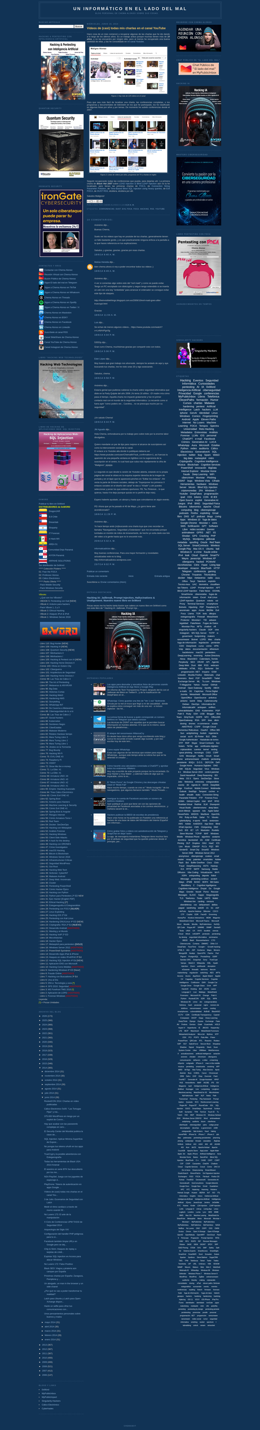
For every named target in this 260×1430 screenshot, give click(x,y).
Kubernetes (54, 721)
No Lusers (198, 422)
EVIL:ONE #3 (56, 756)
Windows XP (209, 558)
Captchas (198, 691)
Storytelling (54, 701)
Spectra (214, 425)
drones (192, 723)
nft (215, 626)
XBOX (216, 688)
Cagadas (189, 979)
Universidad (190, 429)
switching (204, 973)
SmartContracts (200, 545)
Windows (185, 416)
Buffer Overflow (197, 862)
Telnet (202, 1261)
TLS (181, 898)
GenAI (193, 412)
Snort (201, 1254)
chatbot (207, 626)
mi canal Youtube (135, 41)
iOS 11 (190, 1299)
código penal (214, 1125)
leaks (198, 795)
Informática (183, 1196)
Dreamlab (48, 522)
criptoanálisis (186, 749)
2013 (45, 1345)
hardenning (207, 1296)
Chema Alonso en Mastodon (55, 312)
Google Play (184, 548)
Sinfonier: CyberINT (58, 873)
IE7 (191, 830)
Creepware (184, 1018)
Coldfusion (195, 982)
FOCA (142, 186)
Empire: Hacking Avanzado (62, 789)
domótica (182, 840)
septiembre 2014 (53, 1084)
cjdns (205, 1125)
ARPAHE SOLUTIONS (54, 561)
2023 (45, 1029)
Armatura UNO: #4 (59, 776)
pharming (216, 1138)
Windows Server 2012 (59, 947)
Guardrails (208, 1024)
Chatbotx (214, 1164)
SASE (189, 1244)
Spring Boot (54, 798)
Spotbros (191, 1257)
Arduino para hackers (59, 604)
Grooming (213, 914)
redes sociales (197, 529)
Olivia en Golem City (61, 666)
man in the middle (212, 1063)
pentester (215, 642)
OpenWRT (201, 1235)
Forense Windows (56, 996)
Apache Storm (192, 1151)
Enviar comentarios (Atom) (113, 582)
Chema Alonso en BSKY (53, 317)
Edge (179, 788)
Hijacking (193, 607)
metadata (182, 542)
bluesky (194, 1280)
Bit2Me (210, 610)
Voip (181, 649)
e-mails (183, 691)
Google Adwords (212, 1183)
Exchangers (182, 1177)
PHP (213, 536)
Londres (191, 1212)
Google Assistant (205, 1079)
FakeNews (195, 623)
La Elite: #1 (55, 769)
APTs (218, 973)
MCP (186, 1031)
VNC (186, 1115)
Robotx (182, 1244)
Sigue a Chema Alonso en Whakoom (62, 292)
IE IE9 (214, 497)
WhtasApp (195, 1270)
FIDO (191, 1177)
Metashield (195, 694)
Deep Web (184, 665)
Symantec (188, 1112)
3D (188, 785)
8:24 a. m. (130, 205)
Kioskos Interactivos (196, 918)
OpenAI (204, 555)
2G (207, 908)
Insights (192, 1196)
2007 (45, 1370)
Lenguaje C (186, 992)
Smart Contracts (206, 743)
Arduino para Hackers (59, 802)
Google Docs (184, 1186)
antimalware (188, 532)
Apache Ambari (204, 1147)
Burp (189, 1073)
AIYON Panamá (51, 555)
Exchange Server (186, 681)
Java (217, 578)
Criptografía (185, 461)
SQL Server (184, 545)
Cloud (195, 555)
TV (208, 817)
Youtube (160, 209)
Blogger (210, 714)
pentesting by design (195, 1309)
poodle (205, 1312)
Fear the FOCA (49, 572)
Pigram (183, 957)
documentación (200, 649)
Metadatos (186, 432)
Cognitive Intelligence (206, 461)
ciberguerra (188, 561)
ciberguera (212, 1057)
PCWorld (210, 561)
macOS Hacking (57, 850)
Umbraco (202, 1264)
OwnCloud (211, 1235)
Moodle (187, 924)
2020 (45, 1042)
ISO (213, 1193)
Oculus (181, 1231)
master (181, 859)
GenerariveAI (201, 1180)
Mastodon (205, 830)
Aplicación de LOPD (57, 993)
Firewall (201, 616)
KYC (179, 1206)
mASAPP (196, 934)
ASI (182, 1147)
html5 (204, 821)
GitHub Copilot (193, 801)
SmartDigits (214, 1251)
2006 (45, 1375)
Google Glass (199, 986)
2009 (45, 1362)
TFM (196, 1112)
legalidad (184, 623)
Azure (201, 610)
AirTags (187, 1070)
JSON (206, 989)
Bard (191, 678)
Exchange (209, 1021)
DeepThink (183, 1021)
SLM (205, 804)
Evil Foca (127, 209)
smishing (194, 1322)
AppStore (196, 976)
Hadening (195, 1189)
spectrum (210, 1322)
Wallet (215, 898)
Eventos (198, 380)
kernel (206, 749)
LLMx (181, 1209)
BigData (212, 467)
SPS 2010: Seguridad (58, 986)
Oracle (203, 542)
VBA (209, 1264)
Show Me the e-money (60, 766)
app (196, 746)
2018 (45, 1050)
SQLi (200, 668)
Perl (217, 953)
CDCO (215, 911)
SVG (199, 1248)
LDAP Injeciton (214, 1206)
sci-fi (190, 736)
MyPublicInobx (187, 1096)
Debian (185, 704)
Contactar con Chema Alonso (58, 270)
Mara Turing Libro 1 (58, 743)
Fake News (204, 591)
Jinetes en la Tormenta (60, 747)
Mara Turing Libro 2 (58, 740)
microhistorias (184, 565)
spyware (196, 811)
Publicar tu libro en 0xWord (52, 503)
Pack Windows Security (51, 588)
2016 (45, 1059)
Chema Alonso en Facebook (57, 322)
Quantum (200, 600)
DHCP (193, 1018)
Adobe (188, 824)
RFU (187, 1241)
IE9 (216, 775)
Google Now (195, 1186)
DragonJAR (49, 511)
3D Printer (199, 736)
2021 (45, 1037)
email (216, 856)
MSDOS (194, 814)
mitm (211, 458)
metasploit (200, 458)
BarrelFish (204, 1157)
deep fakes (213, 808)
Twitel (217, 678)
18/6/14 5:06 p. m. (104, 351)
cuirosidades (182, 1283)
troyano (205, 672)
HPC (182, 1189)
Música (181, 464)
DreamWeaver (210, 1170)
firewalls (195, 969)
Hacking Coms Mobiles (60, 967)
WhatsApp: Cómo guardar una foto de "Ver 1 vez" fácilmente (136, 701)
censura (210, 901)
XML (209, 963)
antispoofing (194, 875)
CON (205, 497)
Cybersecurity (210, 701)
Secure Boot (205, 1044)
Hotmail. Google (183, 1193)
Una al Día (53, 980)
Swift (181, 1112)
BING (197, 503)
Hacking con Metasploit (60, 827)
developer (183, 568)
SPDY (210, 1244)
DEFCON (209, 762)
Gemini (210, 529)
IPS (212, 1083)
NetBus (181, 1228)
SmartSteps (196, 1108)
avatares (216, 837)
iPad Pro (215, 1299)
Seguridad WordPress (59, 863)
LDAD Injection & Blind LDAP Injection (138, 183)
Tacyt (192, 581)
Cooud (202, 1167)
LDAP (193, 587)
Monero (217, 950)
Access (180, 976)
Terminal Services (195, 604)
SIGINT (203, 1244)
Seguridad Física (211, 503)
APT (218, 587)
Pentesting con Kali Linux (61, 918)
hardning (217, 1296)
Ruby (188, 714)
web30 (201, 908)
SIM (181, 769)
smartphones (183, 1011)
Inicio (131, 576)
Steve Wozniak (186, 833)
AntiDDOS (197, 824)
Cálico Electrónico (51, 578)
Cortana (196, 944)
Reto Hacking (206, 429)
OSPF (204, 1228)
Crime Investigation (58, 847)
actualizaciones (187, 1054)
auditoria (196, 1121)
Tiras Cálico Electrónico (61, 792)
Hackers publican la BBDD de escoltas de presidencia (133, 815)
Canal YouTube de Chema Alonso (60, 342)
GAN (181, 756)
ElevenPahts (183, 814)
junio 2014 (50, 1097)
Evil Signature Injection (211, 1173)
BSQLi (192, 762)
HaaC (211, 843)
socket (202, 1322)
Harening (204, 1189)
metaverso (200, 577)
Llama (191, 613)
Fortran (181, 1180)
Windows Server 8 (210, 1274)
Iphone (184, 412)
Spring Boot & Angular (59, 811)
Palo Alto (204, 1037)
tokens (197, 497)
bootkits (207, 931)
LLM (215, 409)
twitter (192, 454)
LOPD (203, 639)
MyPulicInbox (208, 1225)
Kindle (193, 1206)
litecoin (213, 969)
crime (195, 1002)
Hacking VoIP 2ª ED (58, 934)
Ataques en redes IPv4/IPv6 (62, 957)
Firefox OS (215, 1177)
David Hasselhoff (187, 775)
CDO (181, 646)
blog (196, 510)
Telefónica (213, 396)
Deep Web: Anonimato (60, 879)
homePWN (183, 1134)
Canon (204, 1073)
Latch (197, 409)
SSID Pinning (183, 1248)
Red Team (54, 821)
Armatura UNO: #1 (59, 786)
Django (192, 1021)
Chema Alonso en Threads (54, 297)
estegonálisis (186, 1286)
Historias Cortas (56, 692)
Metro (199, 1218)
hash (190, 1005)
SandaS (217, 927)
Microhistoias (214, 1092)
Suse (216, 1047)
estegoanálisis (212, 782)
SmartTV (214, 555)
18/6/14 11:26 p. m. (105, 514)
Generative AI (211, 500)
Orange (206, 995)
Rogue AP (191, 927)
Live (195, 992)
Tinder (199, 898)
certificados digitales (209, 746)
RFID (216, 801)
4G (201, 840)
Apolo (217, 1070)
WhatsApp (183, 445)
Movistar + (204, 523)
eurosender (197, 1286)
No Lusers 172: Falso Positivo (58, 1264)
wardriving (191, 908)
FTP (201, 798)
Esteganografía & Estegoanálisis (64, 905)
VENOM (216, 1264)
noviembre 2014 (53, 1075)
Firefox (194, 513)
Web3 (216, 454)
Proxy (182, 604)
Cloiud (180, 1167)
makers (211, 636)
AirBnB (206, 1011)
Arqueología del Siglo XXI (56, 1229)
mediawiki (194, 1306)
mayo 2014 (50, 1322)
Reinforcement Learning (209, 1102)
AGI (195, 1144)
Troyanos (197, 574)
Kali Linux (212, 597)
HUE (181, 1083)
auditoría (204, 448)
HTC (188, 1189)
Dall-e (188, 1076)
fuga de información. (191, 1293)
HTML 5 (181, 950)
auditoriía (185, 1280)
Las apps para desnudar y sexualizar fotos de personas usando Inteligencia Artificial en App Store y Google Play (137, 685)
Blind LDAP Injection (187, 591)
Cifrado (216, 480)
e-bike (204, 1060)
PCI (190, 1037)
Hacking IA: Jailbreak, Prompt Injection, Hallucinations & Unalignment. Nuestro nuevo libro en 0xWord (121, 599)
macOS (199, 652)
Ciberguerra (56, 669)
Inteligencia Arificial (201, 1086)
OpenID (180, 1235)
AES (212, 973)
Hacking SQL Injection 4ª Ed (62, 960)
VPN (216, 646)
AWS (180, 824)
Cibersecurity (185, 944)
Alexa (182, 659)
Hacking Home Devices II (62, 663)
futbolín (217, 1293)
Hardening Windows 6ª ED (60, 970)
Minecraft (207, 1218)
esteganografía (188, 616)
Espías (200, 1021)
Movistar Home (208, 471)
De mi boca (186, 1170)
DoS (181, 830)
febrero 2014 (51, 1335)
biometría (203, 584)
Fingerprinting (210, 416)
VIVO (199, 931)
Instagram (184, 633)
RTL (201, 1041)
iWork (188, 934)
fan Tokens (183, 587)
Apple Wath (214, 1151)
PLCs (204, 846)
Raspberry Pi (55, 760)
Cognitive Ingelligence (206, 885)
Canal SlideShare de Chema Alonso (61, 337)
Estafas (215, 445)
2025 (45, 1020)
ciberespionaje (208, 510)
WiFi (212, 474)
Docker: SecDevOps (59, 824)
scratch (214, 879)
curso (201, 646)
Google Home (186, 765)
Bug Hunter (55, 643)
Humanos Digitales (202, 765)
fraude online (210, 552)
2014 (45, 1068)
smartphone (212, 604)
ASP (217, 908)
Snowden (208, 1254)
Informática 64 (208, 704)
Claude (202, 629)
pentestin (206, 934)
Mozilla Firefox (195, 675)
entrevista (199, 782)
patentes (197, 859)
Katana (185, 1206)
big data (188, 458)
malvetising (184, 1306)
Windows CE (201, 1115)
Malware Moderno (57, 730)
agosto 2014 (51, 1088)
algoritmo (206, 837)
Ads (204, 811)
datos (188, 649)
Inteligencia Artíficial (185, 1199)
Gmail (215, 513)
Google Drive (186, 986)
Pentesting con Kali (60, 601)
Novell (198, 892)
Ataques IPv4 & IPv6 (59, 614)
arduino (183, 701)
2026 (45, 1016)
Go (210, 888)
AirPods (183, 911)
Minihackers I (56, 656)
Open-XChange (213, 1231)
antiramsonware (212, 1277)
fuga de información (187, 642)
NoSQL (217, 924)
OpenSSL (215, 814)
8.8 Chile (48, 516)
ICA (182, 869)
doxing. (192, 1283)
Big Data (53, 688)
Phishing (211, 477)
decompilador (185, 1128)
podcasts (184, 513)
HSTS (205, 866)
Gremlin (189, 892)
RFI (217, 846)
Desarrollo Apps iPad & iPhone (64, 954)
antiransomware (192, 759)
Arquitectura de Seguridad (62, 672)
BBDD (185, 940)
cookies (208, 856)
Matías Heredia (101, 262)
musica (181, 1067)
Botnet (195, 639)
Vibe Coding (193, 872)
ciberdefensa (186, 905)
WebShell (216, 1267)
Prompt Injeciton (207, 1238)
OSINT (52, 763)
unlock (195, 1325)
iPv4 (180, 555)
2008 (45, 1366)
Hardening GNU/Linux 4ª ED (62, 921)
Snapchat (197, 960)
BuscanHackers (202, 940)
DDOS (205, 785)
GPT (204, 526)
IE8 (200, 989)
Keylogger (189, 1089)
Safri (217, 1248)
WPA (215, 999)
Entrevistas (201, 432)
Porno (206, 892)
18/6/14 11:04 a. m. (105, 315)
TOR (198, 613)
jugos (217, 1303)
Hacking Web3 (56, 695)
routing (213, 1008)
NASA (217, 1225)
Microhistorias (55, 937)
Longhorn (215, 1089)
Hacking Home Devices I (62, 676)
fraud (207, 1131)
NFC (206, 717)
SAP (179, 1044)
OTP (181, 743)
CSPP (197, 726)
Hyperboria (191, 1028)
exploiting (205, 513)
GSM (214, 672)
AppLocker (204, 1151)
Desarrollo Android (58, 928)
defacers (196, 1060)
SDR (203, 999)
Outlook (183, 791)
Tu (218, 1112)
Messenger (191, 756)
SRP (216, 1244)
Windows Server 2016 (59, 617)
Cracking (204, 536)
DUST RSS (102, 191)
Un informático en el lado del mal (130, 8)
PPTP (188, 869)
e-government (206, 1128)
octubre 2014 (51, 1080)
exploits (212, 581)
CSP (182, 1164)
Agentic (215, 662)
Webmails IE (184, 1270)
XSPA (184, 875)
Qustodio (189, 1102)
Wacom (188, 1267)
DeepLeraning (198, 1170)
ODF (210, 629)
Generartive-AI (213, 1180)
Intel (204, 801)
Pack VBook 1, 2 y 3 (50, 607)
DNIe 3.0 (214, 944)
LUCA (213, 441)
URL (194, 1264)
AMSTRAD (187, 726)
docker (181, 577)
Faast (204, 565)
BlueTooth (206, 568)
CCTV (180, 1015)
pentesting (188, 387)
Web (202, 1267)
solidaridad (189, 1141)
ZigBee (201, 1277)
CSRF (216, 752)
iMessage (184, 879)
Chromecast (213, 1073)
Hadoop (214, 866)
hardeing (198, 1296)
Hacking (144, 209)
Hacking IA (55, 646)
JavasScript (197, 1202)
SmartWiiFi (192, 1254)
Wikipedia (201, 963)
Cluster (52, 883)
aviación (216, 1054)
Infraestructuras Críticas (60, 860)
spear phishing (185, 752)
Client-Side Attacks (58, 837)
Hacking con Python (58, 892)
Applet (217, 976)
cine (217, 629)
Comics (196, 416)
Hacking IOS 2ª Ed (58, 915)
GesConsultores (198, 1183)
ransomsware (195, 1008)
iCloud (180, 934)
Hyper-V (181, 1028)
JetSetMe (215, 1202)
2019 (45, 1046)
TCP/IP (198, 833)
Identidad (204, 412)
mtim (202, 1306)
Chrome (186, 574)
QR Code (181, 927)
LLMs (195, 435)
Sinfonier (209, 668)
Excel (203, 597)
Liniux (216, 1209)
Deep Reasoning (204, 775)
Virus (207, 769)
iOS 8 (197, 1299)
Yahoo (197, 684)
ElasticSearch (183, 1173)
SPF (204, 720)
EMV (204, 982)
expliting (192, 1290)
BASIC (197, 882)
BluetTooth (190, 1160)
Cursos (187, 403)
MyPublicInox (196, 1225)
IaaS (190, 1086)
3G (190, 691)
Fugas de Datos (210, 623)
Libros (201, 396)
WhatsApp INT (56, 705)
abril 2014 (50, 1326)
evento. (206, 1286)
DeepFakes (196, 493)
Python (184, 448)
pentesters (210, 652)
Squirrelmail (207, 1108)
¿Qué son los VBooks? (51, 597)
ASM (207, 840)
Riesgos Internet (57, 815)
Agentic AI (195, 785)
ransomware (183, 639)
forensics (182, 678)
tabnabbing (187, 1325)
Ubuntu (210, 548)
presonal (213, 1312)
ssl (216, 600)
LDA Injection (202, 1206)
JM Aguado (99, 429)
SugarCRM (213, 1257)
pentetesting (186, 1312)
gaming (212, 571)
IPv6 (190, 503)
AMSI (180, 1070)
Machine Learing (200, 1215)
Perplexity (183, 662)
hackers (206, 409)
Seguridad (197, 769)
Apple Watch (208, 976)
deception (212, 966)
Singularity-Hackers (51, 1401)
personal (211, 435)
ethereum (214, 649)
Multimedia (215, 788)
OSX (184, 1037)
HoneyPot (182, 918)
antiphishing (192, 733)
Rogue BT (193, 1105)
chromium (202, 1057)
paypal (181, 908)
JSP (193, 950)
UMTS (207, 898)
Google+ (201, 947)
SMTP (196, 869)
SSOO (187, 1108)
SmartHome (187, 594)
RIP (199, 1241)
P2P (198, 678)
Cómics (185, 441)
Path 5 (181, 714)
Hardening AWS (56, 698)
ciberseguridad (211, 390)
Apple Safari (213, 811)
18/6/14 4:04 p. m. (104, 335)
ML (198, 681)
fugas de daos (206, 1293)
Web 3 (208, 1267)
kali (217, 548)
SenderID (183, 850)
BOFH (205, 882)
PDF (202, 607)
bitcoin (192, 487)
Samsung (205, 869)
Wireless (215, 545)
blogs (210, 516)
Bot (187, 862)
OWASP (196, 846)
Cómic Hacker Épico (59, 889)
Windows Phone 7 (195, 1274)
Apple (196, 419)
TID (205, 620)
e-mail (198, 438)
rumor (205, 1319)
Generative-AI (199, 441)
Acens (188, 976)
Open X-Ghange (199, 1231)
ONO (198, 1228)
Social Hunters (56, 717)
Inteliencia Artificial (211, 1196)
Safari (202, 817)
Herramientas (187, 484)
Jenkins (207, 1202)
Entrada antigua (162, 576)
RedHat (198, 804)
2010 (45, 1358)
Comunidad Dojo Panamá (56, 549)
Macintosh (195, 1031)
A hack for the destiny (59, 840)
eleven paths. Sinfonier (211, 1283)
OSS (210, 1228)
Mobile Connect (201, 788)
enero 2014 (50, 1339)
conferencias (106, 209)
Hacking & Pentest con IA (62, 659)
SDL (211, 1105)
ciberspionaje (197, 856)
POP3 (196, 1037)
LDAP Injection (187, 600)
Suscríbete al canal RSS (56, 332)
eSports (181, 1063)
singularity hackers (188, 629)
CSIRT (217, 1160)
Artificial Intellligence (207, 1154)
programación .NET (190, 672)
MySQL (187, 539)
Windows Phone (192, 837)
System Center (185, 1050)
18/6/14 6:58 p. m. (104, 378)
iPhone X (210, 1134)
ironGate (209, 1303)
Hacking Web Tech (58, 870)
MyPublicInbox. (183, 1225)
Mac (210, 639)
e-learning (214, 1060)
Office (185, 581)
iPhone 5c (192, 1134)
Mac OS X (198, 548)
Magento (216, 918)
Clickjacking (206, 827)
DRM (182, 1076)
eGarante (186, 969)
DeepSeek (191, 646)
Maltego (202, 992)
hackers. (189, 1296)
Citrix (196, 565)
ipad (183, 497)
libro (179, 516)
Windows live (189, 901)
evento (181, 785)
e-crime (198, 552)
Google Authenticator (188, 740)
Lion (181, 846)
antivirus (213, 697)
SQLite (188, 769)
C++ (197, 1160)
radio (210, 577)
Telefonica (190, 898)
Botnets (182, 607)
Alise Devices (208, 1070)
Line (197, 1089)
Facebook (209, 438)
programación (211, 493)
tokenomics (195, 506)
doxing (183, 723)
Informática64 (188, 707)
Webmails (209, 675)
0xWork (180, 1144)
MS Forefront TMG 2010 (59, 989)
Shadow (183, 1047)
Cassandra (196, 1164)
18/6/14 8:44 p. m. (104, 422)
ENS (197, 710)
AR (211, 1144)
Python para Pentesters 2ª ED (63, 895)
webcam (215, 665)
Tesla (181, 931)
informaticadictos (102, 548)
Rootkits (215, 830)
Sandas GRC (185, 960)
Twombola (182, 1264)
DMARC (205, 944)
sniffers (212, 707)
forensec (216, 1290)
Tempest (202, 791)
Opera (196, 778)
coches (212, 791)
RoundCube (203, 1105)
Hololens (213, 1189)
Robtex (217, 1041)
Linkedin (182, 675)
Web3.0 (191, 963)
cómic (209, 646)
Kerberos (201, 950)
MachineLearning (185, 1092)
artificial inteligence (203, 1054)
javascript (195, 558)
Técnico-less (184, 584)
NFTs (199, 626)
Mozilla (194, 924)
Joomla (183, 694)
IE (199, 1028)
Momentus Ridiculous (188, 730)
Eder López (99, 358)
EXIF (194, 1076)
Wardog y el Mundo (58, 931)
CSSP (188, 1164)
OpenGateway (186, 720)
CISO (208, 752)
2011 (45, 1353)
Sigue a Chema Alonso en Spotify (60, 302)
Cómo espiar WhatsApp (118, 749)
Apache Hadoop (194, 911)
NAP (197, 1096)
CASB (203, 1160)
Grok (209, 986)
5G (212, 908)
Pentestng (193, 1099)
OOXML (216, 591)
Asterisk (183, 1073)
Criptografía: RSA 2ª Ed (60, 925)
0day (199, 701)
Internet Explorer (189, 471)
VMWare (202, 1050)
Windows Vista (202, 480)
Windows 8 (186, 552)
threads (198, 1141)
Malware (210, 403)
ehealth (190, 795)
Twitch (179, 1115)
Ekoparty (48, 527)
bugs (189, 480)
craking (202, 1280)
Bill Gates (214, 882)
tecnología (199, 752)
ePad (199, 1283)
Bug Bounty (54, 750)
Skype (194, 743)
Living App (215, 565)
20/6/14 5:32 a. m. (104, 541)
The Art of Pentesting (59, 682)
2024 (45, 1024)
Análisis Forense (57, 831)
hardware (201, 484)
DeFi (218, 762)
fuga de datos (210, 519)
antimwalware (215, 1118)
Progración (195, 1238)
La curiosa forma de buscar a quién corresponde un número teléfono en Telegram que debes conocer (135, 718)
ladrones (204, 969)
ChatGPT (188, 438)
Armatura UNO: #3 (59, 779)
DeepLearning (184, 655)
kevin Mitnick (184, 811)
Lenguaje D (190, 1209)
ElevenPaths (186, 399)
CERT (210, 1160)
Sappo (201, 895)
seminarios (213, 937)
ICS (218, 843)
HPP (215, 986)
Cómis (209, 1167)
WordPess (183, 1277)
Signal (191, 1047)
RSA (197, 720)
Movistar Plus (188, 626)
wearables (207, 1141)
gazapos (180, 1296)
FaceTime (192, 947)
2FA (201, 490)
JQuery (188, 1202)
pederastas (187, 1138)
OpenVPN (201, 953)
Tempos (203, 425)
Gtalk (200, 1024)
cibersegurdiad (195, 1125)
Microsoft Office (209, 694)
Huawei (194, 1193)
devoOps (195, 1128)
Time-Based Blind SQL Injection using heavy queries (136, 188)
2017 (45, 1055)
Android (186, 419)
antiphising (186, 1121)
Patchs (210, 953)
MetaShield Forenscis (210, 1031)
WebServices (213, 1050)
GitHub (214, 684)
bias (210, 720)
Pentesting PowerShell (60, 886)
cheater (193, 1057)
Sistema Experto (189, 1251)
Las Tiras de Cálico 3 (60, 679)
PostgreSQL (193, 957)
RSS (152, 209)
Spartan (183, 1257)
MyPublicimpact (49, 1397)
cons (214, 523)
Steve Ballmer (202, 1257)
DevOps (195, 704)
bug (200, 454)
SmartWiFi (207, 678)
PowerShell (187, 467)
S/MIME (201, 927)
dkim (216, 720)
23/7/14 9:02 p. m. (104, 564)
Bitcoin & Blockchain (59, 853)
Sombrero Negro (57, 724)
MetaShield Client (187, 921)
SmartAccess (203, 1251)
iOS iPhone (205, 1299)
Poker (212, 1037)
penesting (182, 1309)
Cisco (209, 862)
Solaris (216, 1254)
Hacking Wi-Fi (56, 753)
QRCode (193, 1041)
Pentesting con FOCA (59, 908)
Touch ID (211, 1112)
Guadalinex (214, 1186)
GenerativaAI (184, 1183)
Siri (217, 668)
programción (201, 1316)
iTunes (181, 1303)
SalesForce (193, 1044)
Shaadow (216, 1044)
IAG (188, 950)
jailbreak (210, 539)
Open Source (186, 500)
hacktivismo (188, 652)
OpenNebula (190, 1235)
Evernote (208, 1076)
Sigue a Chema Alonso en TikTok (60, 287)
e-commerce (203, 723)
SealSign (193, 791)
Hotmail (182, 688)
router (205, 1008)
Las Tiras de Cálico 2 (60, 714)
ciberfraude (183, 1125)
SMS (182, 526)
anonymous (184, 856)
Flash (216, 1076)
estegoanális (186, 1131)
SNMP (209, 927)
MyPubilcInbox (206, 924)
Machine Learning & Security (63, 805)
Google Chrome (189, 523)
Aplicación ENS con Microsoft (63, 963)
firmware (207, 1290)
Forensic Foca (211, 798)
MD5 (210, 1212)
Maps (209, 950)
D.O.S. (200, 762)
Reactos (208, 1041)
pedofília (214, 1306)
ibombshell (193, 840)
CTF (182, 914)
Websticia (188, 782)
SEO (192, 662)
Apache (207, 506)
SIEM (196, 1244)
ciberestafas (201, 594)
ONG (215, 765)
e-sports (196, 821)
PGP (217, 710)
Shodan (186, 536)
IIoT (208, 1193)
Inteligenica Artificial (202, 1199)
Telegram (187, 571)
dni (201, 1002)
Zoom (192, 966)
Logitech (182, 1212)
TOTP (211, 633)
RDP (187, 743)
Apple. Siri (181, 1154)
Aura (194, 445)
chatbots (205, 759)
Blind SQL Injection (207, 487)
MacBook (205, 814)
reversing (198, 655)
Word (206, 1118)
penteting (190, 1067)
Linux (215, 412)
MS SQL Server (199, 633)
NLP (202, 1096)
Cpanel (217, 1015)
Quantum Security (58, 650)
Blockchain (193, 464)
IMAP (199, 1083)
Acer (187, 1147)
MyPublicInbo (197, 1222)
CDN (187, 1015)
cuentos (197, 749)
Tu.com (205, 681)
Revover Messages (210, 1241)
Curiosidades (206, 383)
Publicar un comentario (98, 571)
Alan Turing (196, 1070)
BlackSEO (192, 659)
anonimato (184, 610)
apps (194, 610)
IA (202, 387)
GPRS (200, 532)
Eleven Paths (208, 419)
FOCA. (198, 1177)
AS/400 (217, 1144)
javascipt (197, 1005)
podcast (201, 516)
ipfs (217, 1134)
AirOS (194, 1147)
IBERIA (202, 1193)
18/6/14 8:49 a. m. (104, 271)
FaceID (203, 914)
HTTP (217, 568)
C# (182, 979)
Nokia (208, 1096)
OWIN (217, 1228)
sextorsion (214, 821)
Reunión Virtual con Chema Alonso (61, 274)
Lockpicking (205, 1089)
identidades (190, 1303)
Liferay (198, 1209)
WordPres (193, 1277)
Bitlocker (206, 911)
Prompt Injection (206, 587)
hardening (188, 406)
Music (187, 846)
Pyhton (183, 999)
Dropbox (196, 843)
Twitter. (216, 1261)
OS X (188, 778)
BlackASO (216, 1011)
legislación (204, 642)
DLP (188, 843)
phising (180, 1141)
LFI (197, 830)
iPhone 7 (202, 1134)
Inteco (200, 1196)
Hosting (194, 989)
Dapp (201, 1018)
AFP (217, 1067)
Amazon (194, 568)
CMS (196, 827)
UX (194, 931)
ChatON (206, 1164)
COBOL (196, 1073)
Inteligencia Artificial (189, 390)
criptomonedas (188, 490)
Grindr (205, 1186)
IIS (214, 532)
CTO (213, 940)
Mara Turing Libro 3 (58, 737)
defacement (204, 905)
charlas (198, 403)
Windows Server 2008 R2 (192, 1118)
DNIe (214, 736)
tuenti (192, 701)
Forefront (188, 788)
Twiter (209, 1261)
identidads (200, 1303)
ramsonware (213, 1316)
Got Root (53, 866)
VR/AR (200, 662)
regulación (194, 973)
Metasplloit (191, 1218)
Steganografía (212, 895)
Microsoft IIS (196, 995)
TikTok (190, 746)
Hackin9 (185, 989)
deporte (205, 875)
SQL (209, 999)
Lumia (198, 1212)
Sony (205, 960)
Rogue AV (183, 1105)
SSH (196, 714)
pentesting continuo (199, 879)
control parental (212, 772)
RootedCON (194, 999)
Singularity (200, 1047)
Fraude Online (55, 973)
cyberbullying (185, 821)
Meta (182, 778)
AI (198, 387)
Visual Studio (185, 808)
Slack (209, 1047)
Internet (186, 422)
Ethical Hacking (56, 610)
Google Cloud (209, 726)
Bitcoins (183, 506)
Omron (188, 1231)
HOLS (217, 1024)
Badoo (195, 1157)
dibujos (212, 613)
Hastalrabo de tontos (209, 740)
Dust (118, 209)
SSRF (214, 957)
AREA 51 (48, 544)
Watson (195, 1267)
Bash (192, 940)
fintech (199, 1290)
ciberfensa (211, 1121)
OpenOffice (186, 697)
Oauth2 (204, 730)
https (189, 577)
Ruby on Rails (191, 817)
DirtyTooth (189, 717)
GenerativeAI (202, 451)
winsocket (211, 1325)
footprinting (200, 636)
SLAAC (192, 895)
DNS (186, 516)
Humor (214, 399)
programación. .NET (187, 1316)
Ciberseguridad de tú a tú (61, 711)
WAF (206, 833)
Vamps (183, 963)
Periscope (185, 1238)
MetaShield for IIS (200, 1092)
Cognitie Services (191, 1167)
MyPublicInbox (49, 1393)
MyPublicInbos (209, 1222)
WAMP (180, 1267)
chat (218, 675)
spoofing (194, 542)
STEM (192, 1248)
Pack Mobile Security (50, 584)
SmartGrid (182, 1254)
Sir (180, 1251)
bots (205, 613)
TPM (186, 1261)
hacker (205, 684)
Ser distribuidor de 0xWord (51, 565)
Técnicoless (210, 574)
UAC (194, 584)
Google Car (212, 982)
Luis (96, 322)
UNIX (188, 931)
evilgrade (190, 1063)
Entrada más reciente (97, 576)
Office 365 (215, 730)
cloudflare (215, 584)
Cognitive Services (210, 464)
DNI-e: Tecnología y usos (60, 983)
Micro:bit (201, 1034)
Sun (182, 733)
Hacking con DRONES (60, 844)
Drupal (203, 888)
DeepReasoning (194, 866)
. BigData (216, 1141)
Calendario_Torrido (209, 659)
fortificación (193, 526)
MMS (181, 1215)
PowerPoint (182, 1041)
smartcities (208, 859)
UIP (189, 1264)
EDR (196, 914)
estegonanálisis (210, 1002)
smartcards (200, 1067)
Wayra (185, 558)
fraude (186, 474)
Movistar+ (196, 620)
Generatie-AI (192, 1079)
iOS (202, 435)
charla (217, 639)
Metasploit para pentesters (65, 944)
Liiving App (208, 1209)
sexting (214, 749)
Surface (217, 1108)
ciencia (215, 931)
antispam (201, 707)
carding (201, 901)
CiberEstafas (55, 727)
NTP (217, 1034)
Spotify (207, 688)
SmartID (205, 850)
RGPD (193, 1241)
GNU (204, 843)
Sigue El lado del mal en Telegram (58, 282)
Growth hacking (214, 947)
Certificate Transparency (201, 1015)
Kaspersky (215, 1028)
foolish (203, 733)
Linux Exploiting (56, 912)
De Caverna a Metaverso (61, 708)
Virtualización (206, 872)
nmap (188, 859)
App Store (209, 824)
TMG (180, 1261)
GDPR (199, 717)
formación (202, 399)
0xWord (45, 1389)
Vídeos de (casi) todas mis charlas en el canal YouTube (126, 28)
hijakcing (182, 1299)
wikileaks (183, 668)
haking (213, 1131)
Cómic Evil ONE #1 (58, 808)
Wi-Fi (217, 872)
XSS (189, 497)
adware (212, 620)
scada (215, 723)
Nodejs (192, 953)
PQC (211, 846)
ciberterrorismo (199, 808)
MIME (216, 1212)
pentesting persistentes (202, 1138)
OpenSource (200, 697)
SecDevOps (206, 778)
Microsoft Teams (202, 921)
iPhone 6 (199, 1063)
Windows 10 (194, 519)
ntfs (207, 1306)
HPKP (216, 1079)
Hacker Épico (55, 941)
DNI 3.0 (217, 1167)
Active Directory (212, 655)
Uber (195, 1050)
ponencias (196, 1312)
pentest (200, 406)
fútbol (213, 875)
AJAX (200, 1144)
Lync (204, 1212)
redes (194, 448)
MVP (210, 801)
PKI (180, 817)
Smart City (194, 850)
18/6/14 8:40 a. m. (104, 254)
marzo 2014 (51, 1331)
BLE (208, 736)
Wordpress (198, 539)
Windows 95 (186, 1002)
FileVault (206, 1177)
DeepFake (181, 947)
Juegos (181, 503)
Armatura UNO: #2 (59, 782)
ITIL (218, 1193)
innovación (200, 467)
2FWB (189, 882)
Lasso (213, 989)
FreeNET (182, 1079)
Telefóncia (194, 1261)
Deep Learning (199, 474)
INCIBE (206, 1083)
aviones (184, 1057)
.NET (208, 532)
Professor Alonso (50, 575)
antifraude (201, 966)
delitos (215, 905)
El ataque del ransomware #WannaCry (125, 733)
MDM (208, 918)
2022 (45, 1033)
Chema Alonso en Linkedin (54, 327)
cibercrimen (188, 477)
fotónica (182, 1005)
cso (195, 905)
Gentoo (192, 1024)
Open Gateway (195, 688)
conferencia (200, 571)
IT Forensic (49, 533)
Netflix (201, 756)
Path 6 (214, 995)
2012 (45, 1349)
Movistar (200, 477)
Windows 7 (210, 490)
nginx (206, 1005)
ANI (206, 1144)
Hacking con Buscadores (60, 976)
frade (180, 1293)
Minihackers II (57, 653)
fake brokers (198, 1131)
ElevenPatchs (195, 1173)
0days (181, 882)
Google (197, 393)
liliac (179, 1138)
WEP (192, 1115)
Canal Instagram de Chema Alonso (61, 347)
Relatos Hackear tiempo (60, 734)
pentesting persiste (212, 1309)
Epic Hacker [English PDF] (61, 899)
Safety (211, 1248)
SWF (205, 1248)
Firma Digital (212, 691)
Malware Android (57, 876)
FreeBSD (190, 1180)
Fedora (184, 1024)
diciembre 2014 (52, 1071)
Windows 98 (205, 1270)
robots (210, 600)
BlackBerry (186, 885)
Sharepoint (214, 804)
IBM (200, 665)
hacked (200, 561)
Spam (207, 454)
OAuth (208, 756)
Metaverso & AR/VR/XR (60, 685)
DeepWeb (215, 785)
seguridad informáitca (198, 937)
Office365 (215, 717)
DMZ (216, 827)
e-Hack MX (49, 538)
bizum (203, 1121)
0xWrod (188, 1144)
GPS (194, 536)
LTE (180, 1031)
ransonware (185, 1319)
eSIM (216, 1128)
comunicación (185, 1060)
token (195, 597)
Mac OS (189, 1215)
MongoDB (183, 953)
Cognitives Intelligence (188, 888)
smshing (210, 1067)
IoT (193, 516)
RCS (196, 1102)
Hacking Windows (57, 834)
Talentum (201, 581)
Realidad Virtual (185, 804)
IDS (186, 830)
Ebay (200, 1076)
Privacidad (185, 393)
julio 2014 (50, 1093)
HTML (192, 668)
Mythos (210, 1034)
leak (187, 555)
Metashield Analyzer (187, 1034)
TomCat (203, 1112)
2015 (45, 1063)
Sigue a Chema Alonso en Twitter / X (62, 307)
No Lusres (190, 1228)
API (208, 662)
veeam (202, 1325)
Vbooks (215, 817)
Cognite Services (202, 979)
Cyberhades (47, 1408)
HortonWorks (190, 1083)
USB (202, 714)
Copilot (189, 914)
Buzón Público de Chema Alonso (60, 278)
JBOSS (205, 1028)
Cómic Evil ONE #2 (59, 795)
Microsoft (204, 445)
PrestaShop (205, 957)
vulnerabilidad (196, 1011)
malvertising (182, 973)
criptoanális (211, 1280)
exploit (198, 500)
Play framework (205, 1099)
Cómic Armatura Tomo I (60, 818)
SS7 (185, 1044)
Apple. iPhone (192, 1154)
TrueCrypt (213, 960)
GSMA (181, 801)
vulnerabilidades (185, 710)
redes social (196, 1319)
